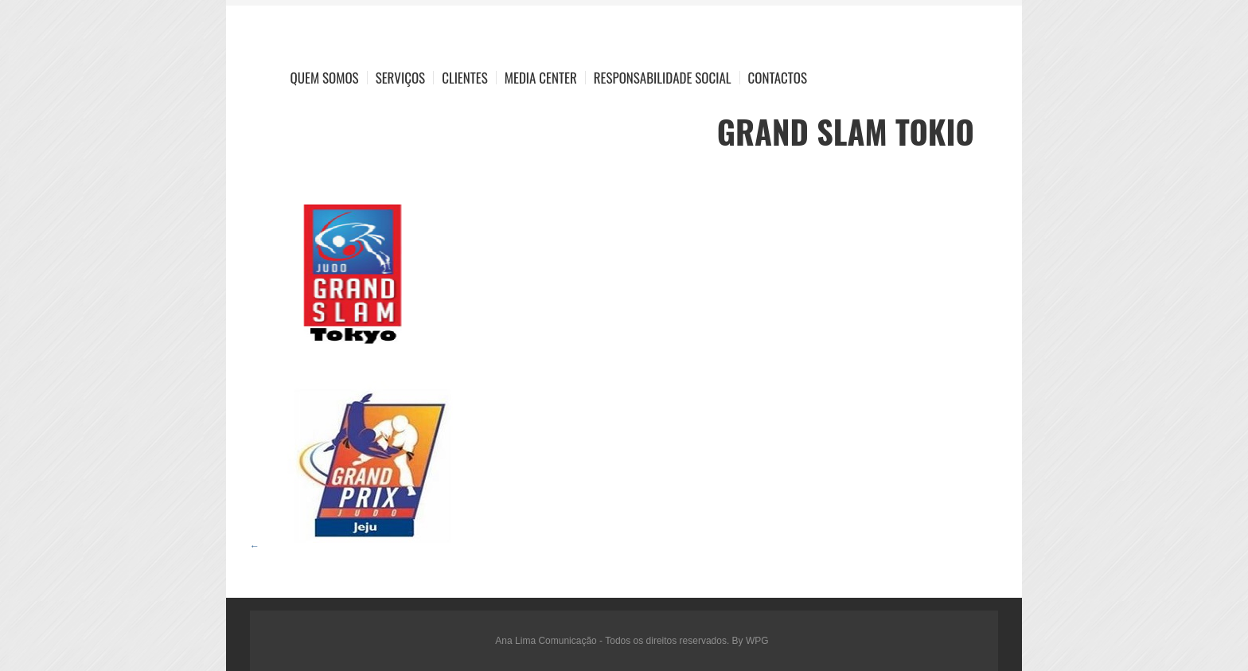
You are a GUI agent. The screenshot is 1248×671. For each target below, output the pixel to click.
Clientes (465, 77)
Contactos (777, 77)
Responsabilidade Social (662, 77)
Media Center (541, 77)
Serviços (401, 77)
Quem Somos (325, 77)
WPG (757, 640)
